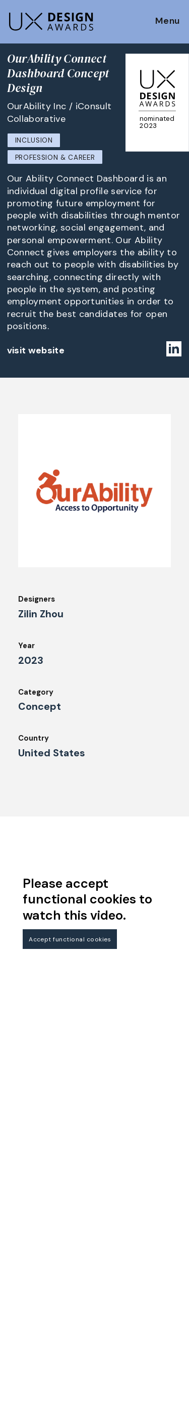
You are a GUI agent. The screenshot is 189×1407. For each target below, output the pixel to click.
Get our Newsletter (50, 1149)
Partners (114, 1278)
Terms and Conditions (138, 1319)
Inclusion (34, 140)
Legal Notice (122, 1264)
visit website (36, 350)
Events (20, 1323)
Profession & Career (55, 157)
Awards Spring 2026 (44, 1309)
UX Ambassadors (38, 1282)
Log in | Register (128, 1333)
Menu (167, 21)
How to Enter (31, 1212)
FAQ (14, 1240)
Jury (14, 1254)
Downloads (118, 1250)
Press (108, 1291)
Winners (21, 1295)
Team (108, 1222)
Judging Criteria (36, 1267)
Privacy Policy (124, 1305)
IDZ (104, 1236)
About (109, 1209)
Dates (18, 1226)
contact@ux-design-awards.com (97, 1385)
